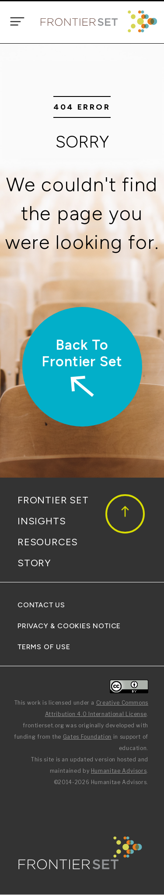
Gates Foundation (87, 736)
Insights (41, 521)
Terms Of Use (43, 647)
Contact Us (41, 605)
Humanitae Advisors (119, 771)
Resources (47, 542)
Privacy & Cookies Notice (69, 626)
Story (34, 563)
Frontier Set (53, 500)
